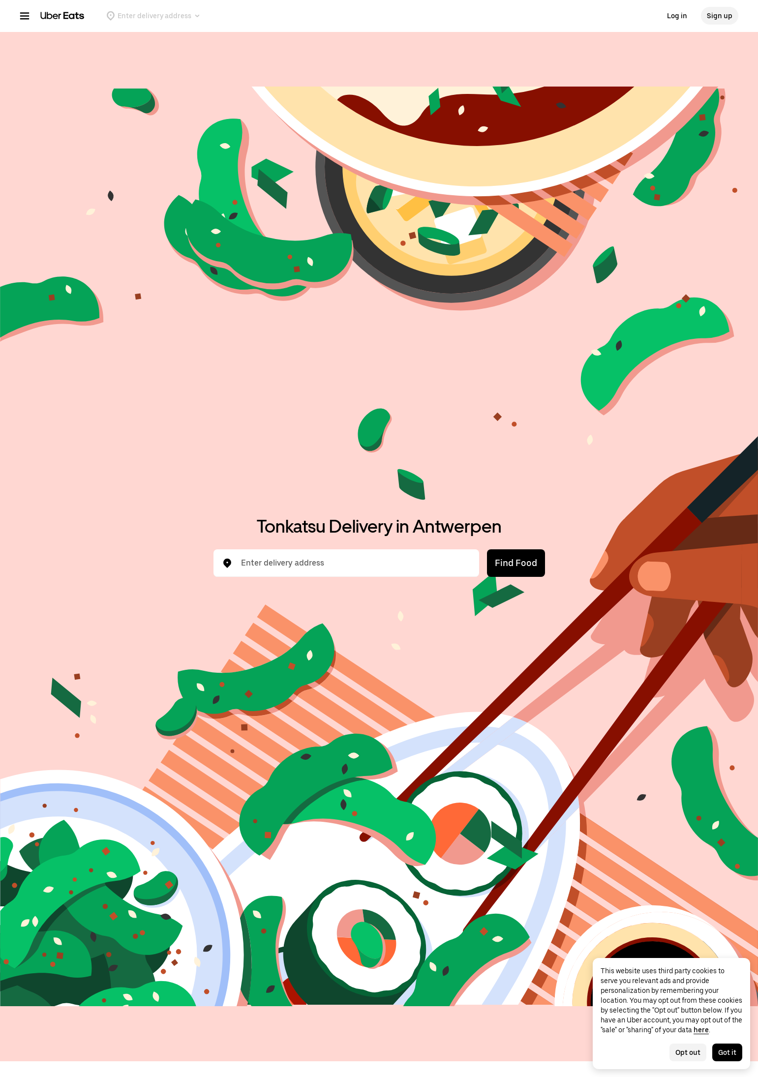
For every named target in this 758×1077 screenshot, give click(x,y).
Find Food (516, 563)
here (701, 1030)
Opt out (687, 1052)
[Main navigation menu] (24, 16)
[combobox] (354, 563)
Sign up (719, 16)
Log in (677, 16)
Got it (727, 1052)
